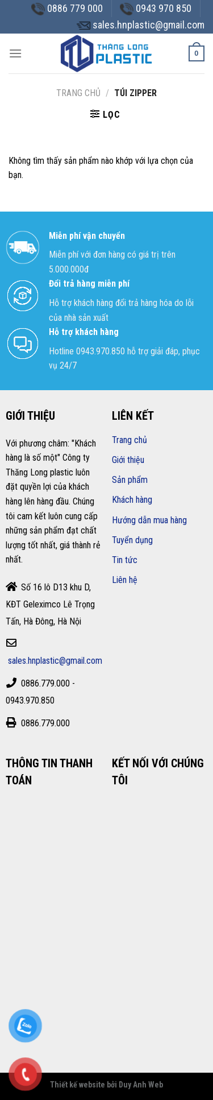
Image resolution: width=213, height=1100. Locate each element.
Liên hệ (124, 579)
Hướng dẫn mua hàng (149, 520)
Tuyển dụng (132, 540)
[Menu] (15, 53)
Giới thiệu (128, 459)
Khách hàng (132, 499)
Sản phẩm (130, 479)
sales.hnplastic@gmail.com (55, 660)
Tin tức (124, 560)
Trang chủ (78, 93)
